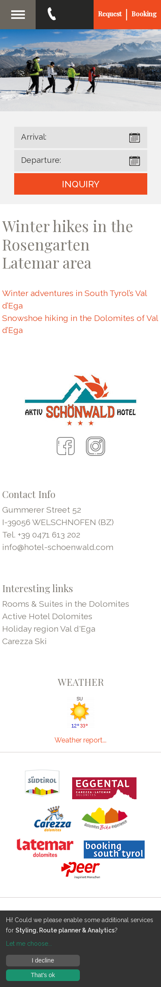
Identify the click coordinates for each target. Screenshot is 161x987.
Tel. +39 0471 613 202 (41, 534)
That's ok (43, 975)
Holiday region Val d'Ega (48, 628)
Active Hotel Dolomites (47, 616)
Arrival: (33, 136)
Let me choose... (29, 943)
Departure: (41, 160)
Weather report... (80, 740)
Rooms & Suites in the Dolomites (65, 603)
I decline (43, 960)
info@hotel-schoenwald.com (57, 547)
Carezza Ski (24, 641)
